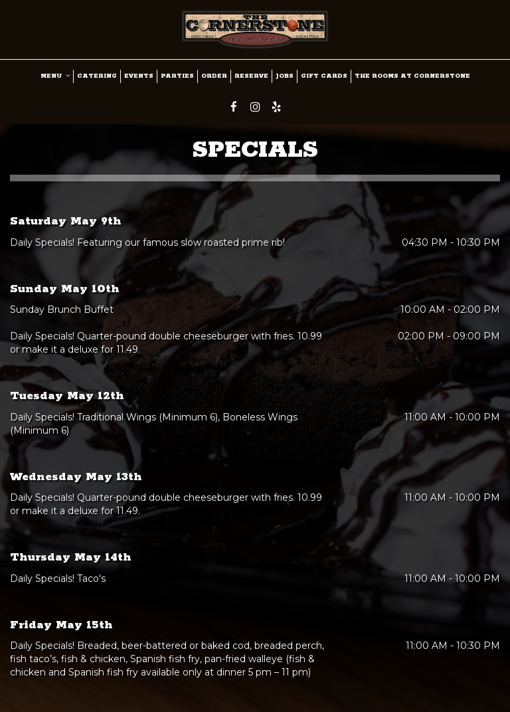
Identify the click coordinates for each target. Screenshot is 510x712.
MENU (55, 76)
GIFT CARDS (324, 76)
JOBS (285, 76)
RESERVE (251, 76)
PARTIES (177, 76)
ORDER (214, 76)
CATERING (97, 76)
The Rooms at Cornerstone (412, 76)
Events (138, 76)
